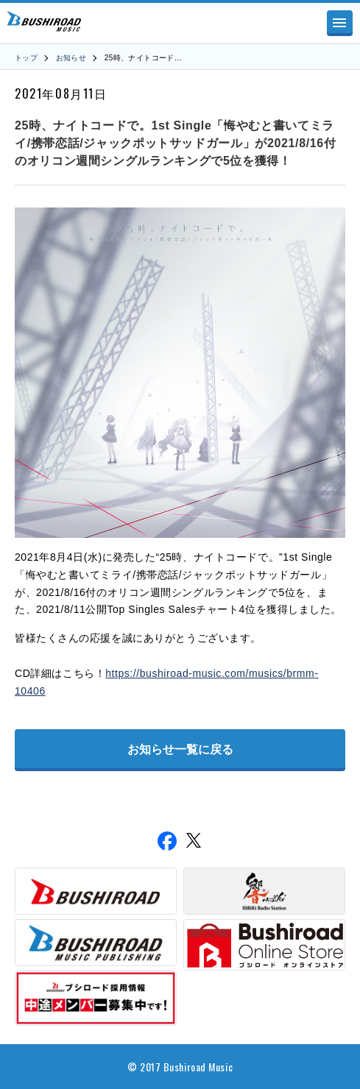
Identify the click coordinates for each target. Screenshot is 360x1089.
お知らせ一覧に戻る (180, 749)
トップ (26, 58)
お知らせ (71, 58)
